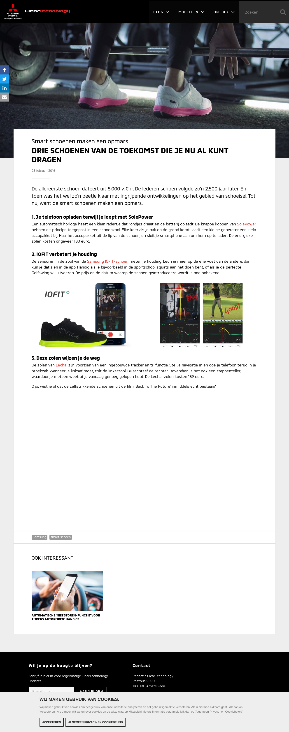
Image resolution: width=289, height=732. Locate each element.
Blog (161, 11)
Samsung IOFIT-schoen (107, 261)
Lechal (61, 365)
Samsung (39, 537)
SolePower (246, 224)
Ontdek (224, 11)
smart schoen (61, 537)
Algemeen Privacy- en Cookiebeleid (95, 722)
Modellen (191, 11)
